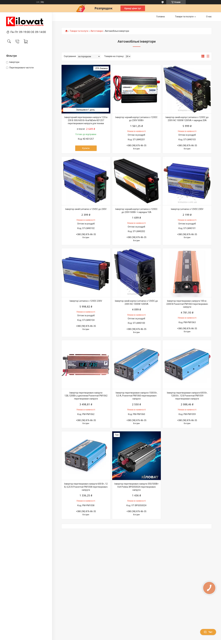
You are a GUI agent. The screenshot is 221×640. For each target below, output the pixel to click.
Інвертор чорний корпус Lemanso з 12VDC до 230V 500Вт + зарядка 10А (136, 210)
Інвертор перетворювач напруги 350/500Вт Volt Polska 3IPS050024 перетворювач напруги (136, 487)
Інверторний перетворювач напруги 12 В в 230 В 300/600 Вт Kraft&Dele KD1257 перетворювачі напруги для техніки (85, 120)
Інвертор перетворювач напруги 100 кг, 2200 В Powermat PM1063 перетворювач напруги (187, 304)
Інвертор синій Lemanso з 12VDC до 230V (86, 209)
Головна (160, 16)
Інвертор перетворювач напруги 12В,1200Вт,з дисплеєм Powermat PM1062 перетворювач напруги (85, 396)
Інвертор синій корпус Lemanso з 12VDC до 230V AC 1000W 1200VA (136, 302)
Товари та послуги (184, 16)
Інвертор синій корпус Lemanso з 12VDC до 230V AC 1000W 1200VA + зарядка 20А (187, 119)
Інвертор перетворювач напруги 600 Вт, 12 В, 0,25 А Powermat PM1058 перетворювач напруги (86, 487)
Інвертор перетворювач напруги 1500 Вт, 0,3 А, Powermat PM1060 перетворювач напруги (136, 396)
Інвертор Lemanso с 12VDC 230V (86, 301)
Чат (208, 632)
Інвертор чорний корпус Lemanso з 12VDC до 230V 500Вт (136, 119)
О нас (209, 16)
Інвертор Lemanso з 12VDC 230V (187, 209)
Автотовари (97, 31)
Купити (85, 148)
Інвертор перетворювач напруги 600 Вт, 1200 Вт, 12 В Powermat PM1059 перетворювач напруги (187, 396)
